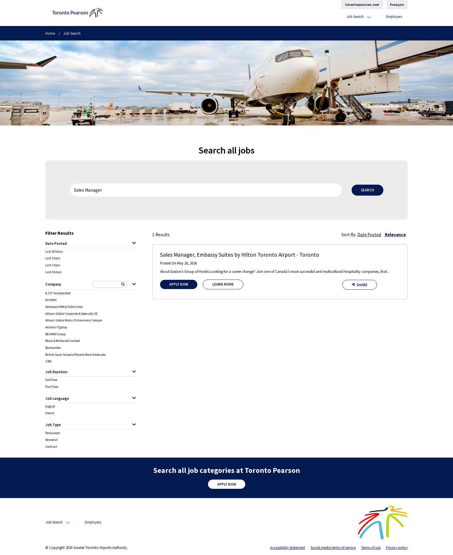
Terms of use (370, 547)
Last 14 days (53, 272)
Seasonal (51, 439)
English (50, 406)
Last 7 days (52, 265)
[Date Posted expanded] (134, 243)
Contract (51, 446)
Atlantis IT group (56, 327)
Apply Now (178, 284)
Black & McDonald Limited (62, 341)
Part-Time (51, 386)
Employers (394, 16)
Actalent (51, 299)
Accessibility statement (287, 547)
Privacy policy (397, 547)
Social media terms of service (333, 547)
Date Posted (369, 234)
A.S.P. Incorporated (57, 293)
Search (367, 190)
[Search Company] (110, 284)
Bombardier (53, 347)
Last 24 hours (54, 251)
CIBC (48, 361)
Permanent (52, 433)
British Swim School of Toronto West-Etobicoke (75, 354)
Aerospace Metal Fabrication (64, 306)
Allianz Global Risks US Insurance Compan (73, 320)
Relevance (395, 234)
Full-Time (51, 380)
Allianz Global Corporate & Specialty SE (71, 313)
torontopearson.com (362, 4)
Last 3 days (52, 258)
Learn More (223, 284)
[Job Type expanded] (134, 425)
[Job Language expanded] (134, 398)
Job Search (355, 17)
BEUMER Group (55, 334)
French (49, 413)
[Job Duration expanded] (134, 372)
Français (397, 4)
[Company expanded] (134, 284)
